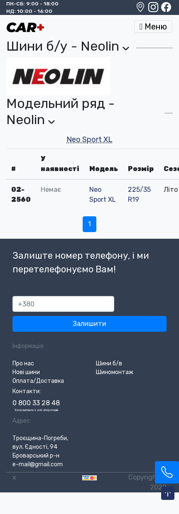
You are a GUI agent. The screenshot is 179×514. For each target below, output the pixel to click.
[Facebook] (166, 9)
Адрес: (21, 420)
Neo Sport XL (89, 139)
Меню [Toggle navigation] (153, 27)
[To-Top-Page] (167, 494)
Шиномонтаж (114, 372)
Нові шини (26, 372)
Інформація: (28, 346)
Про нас (23, 363)
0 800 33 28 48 (36, 403)
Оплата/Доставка (38, 380)
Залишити (89, 324)
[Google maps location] (141, 9)
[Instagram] (153, 9)
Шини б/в (109, 363)
